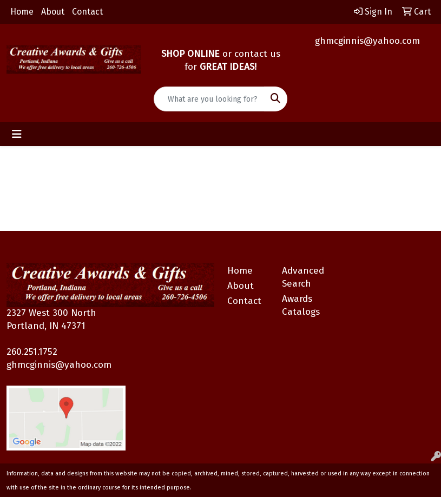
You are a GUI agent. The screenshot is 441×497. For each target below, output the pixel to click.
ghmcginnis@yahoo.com (367, 41)
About (52, 11)
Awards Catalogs (301, 305)
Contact (87, 11)
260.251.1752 (31, 351)
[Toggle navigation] (16, 134)
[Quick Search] (209, 99)
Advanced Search (303, 277)
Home (22, 11)
